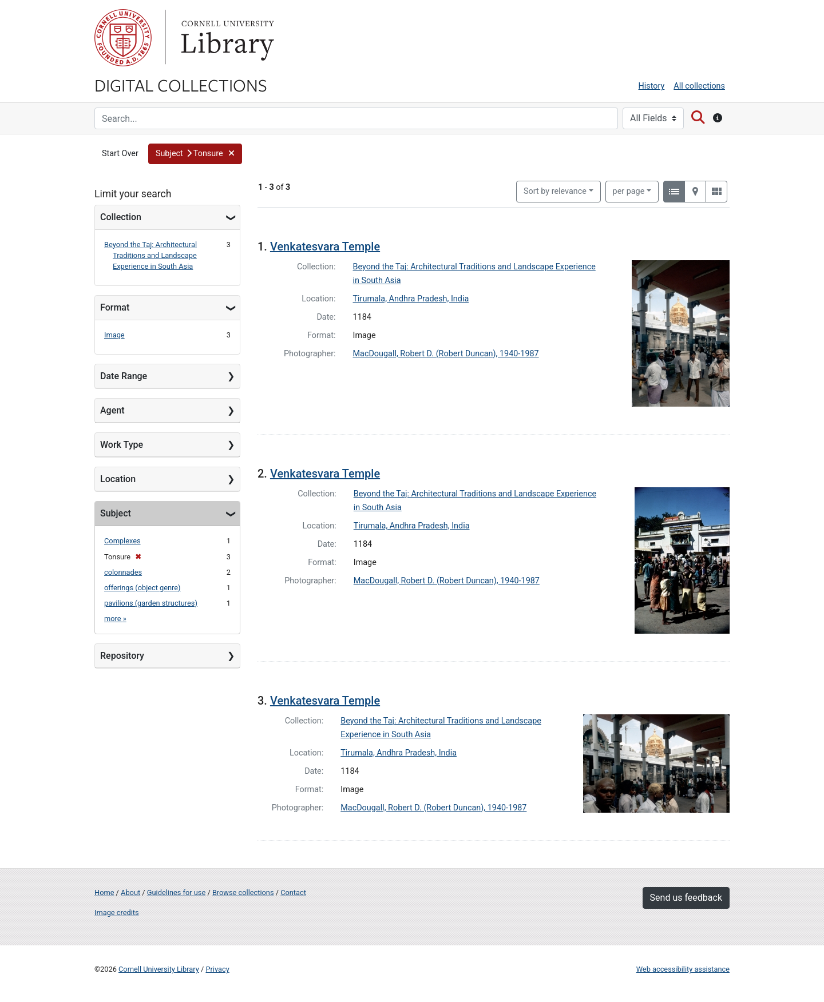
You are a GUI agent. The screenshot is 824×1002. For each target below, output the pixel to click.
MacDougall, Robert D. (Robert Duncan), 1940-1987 (446, 354)
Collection (120, 217)
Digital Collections (180, 84)
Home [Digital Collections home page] (104, 892)
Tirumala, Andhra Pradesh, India (411, 299)
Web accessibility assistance (683, 969)
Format (114, 307)
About (130, 892)
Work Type (121, 444)
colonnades (123, 572)
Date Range (123, 376)
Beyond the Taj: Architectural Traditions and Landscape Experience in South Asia (150, 255)
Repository (122, 655)
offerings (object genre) (142, 587)
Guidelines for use (176, 892)
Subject (115, 513)
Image (114, 335)
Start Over (120, 153)
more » (115, 618)
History (652, 86)
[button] (195, 154)
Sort (555, 191)
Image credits (116, 912)
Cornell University (123, 37)
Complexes (122, 540)
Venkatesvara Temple (325, 246)
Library (226, 37)
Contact (293, 892)
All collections (699, 86)
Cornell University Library (158, 969)
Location (118, 479)
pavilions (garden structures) (150, 603)
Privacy (217, 969)
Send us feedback (686, 897)
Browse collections (243, 892)
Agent (112, 410)
